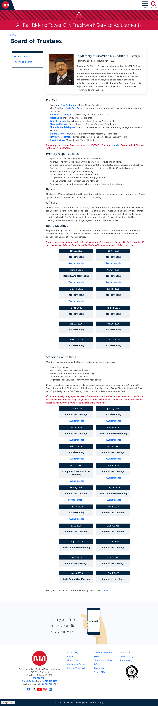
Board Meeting (76, 256)
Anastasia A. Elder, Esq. (62, 114)
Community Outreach (77, 664)
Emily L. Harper (58, 121)
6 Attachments (113, 263)
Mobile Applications (103, 652)
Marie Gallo (56, 117)
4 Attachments (76, 420)
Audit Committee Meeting (113, 433)
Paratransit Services (103, 660)
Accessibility (72, 652)
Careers (70, 656)
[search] (153, 3)
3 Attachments (113, 477)
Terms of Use (100, 672)
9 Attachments (113, 458)
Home (13, 35)
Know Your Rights (128, 656)
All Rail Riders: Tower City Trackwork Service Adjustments (79, 25)
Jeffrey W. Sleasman (60, 136)
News (96, 656)
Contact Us (125, 652)
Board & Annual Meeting (76, 275)
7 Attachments (76, 282)
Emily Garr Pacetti (74, 108)
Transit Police (28, 681)
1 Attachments (76, 481)
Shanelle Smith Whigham (63, 127)
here (105, 590)
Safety (96, 664)
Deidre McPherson (59, 133)
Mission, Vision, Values (77, 668)
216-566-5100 (39, 678)
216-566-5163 (51, 681)
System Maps (100, 668)
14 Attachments (76, 499)
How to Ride (73, 660)
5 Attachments (113, 282)
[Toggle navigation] (145, 5)
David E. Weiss (57, 140)
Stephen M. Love (58, 124)
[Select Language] (8, 702)
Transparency (126, 660)
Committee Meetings (76, 414)
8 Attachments (76, 263)
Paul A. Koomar (69, 105)
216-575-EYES (45, 684)
